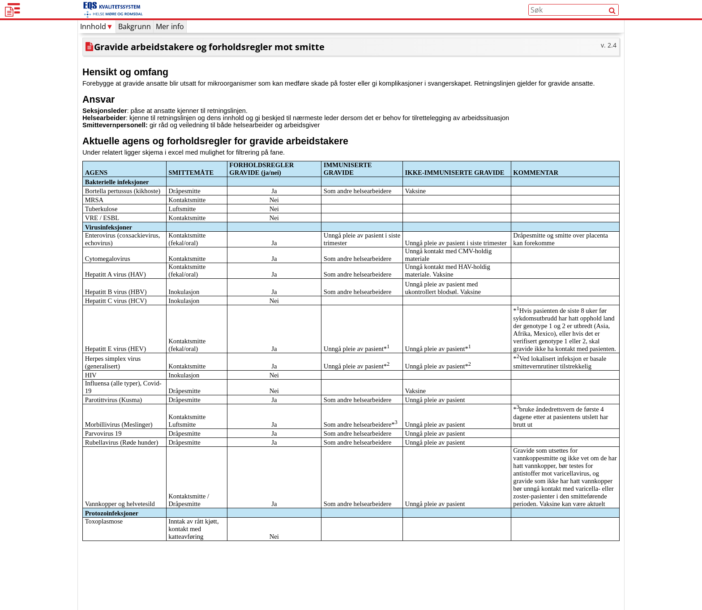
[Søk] (612, 18)
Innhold (96, 44)
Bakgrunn (134, 44)
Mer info (170, 44)
